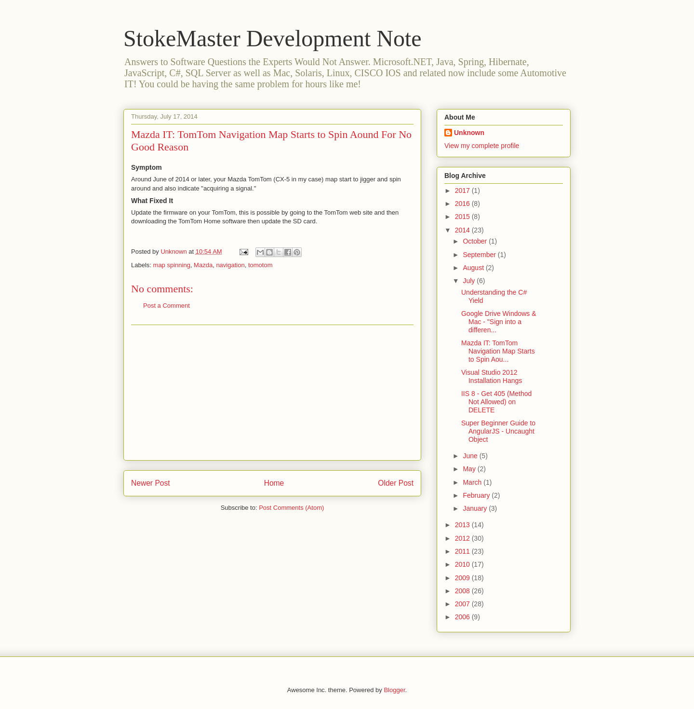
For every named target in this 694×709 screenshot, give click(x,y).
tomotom (260, 265)
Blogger (394, 690)
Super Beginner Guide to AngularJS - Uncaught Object (498, 431)
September (480, 255)
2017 (463, 190)
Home (274, 483)
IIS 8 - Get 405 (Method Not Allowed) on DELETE (496, 402)
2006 (463, 617)
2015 (463, 216)
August (474, 268)
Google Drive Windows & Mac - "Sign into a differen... (498, 322)
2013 (463, 525)
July (470, 281)
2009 (463, 578)
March (473, 482)
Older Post (396, 483)
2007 (463, 604)
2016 (463, 203)
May (470, 469)
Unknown (469, 132)
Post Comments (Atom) (291, 507)
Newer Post (150, 483)
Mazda (203, 265)
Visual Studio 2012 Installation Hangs (491, 376)
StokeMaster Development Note (272, 38)
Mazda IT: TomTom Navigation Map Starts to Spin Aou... (498, 351)
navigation (230, 265)
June (471, 456)
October (476, 241)
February (477, 495)
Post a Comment (166, 305)
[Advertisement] (272, 392)
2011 (463, 551)
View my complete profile (481, 146)
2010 (463, 564)
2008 (463, 591)
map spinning (171, 265)
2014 (463, 230)
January (476, 508)
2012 (463, 538)
